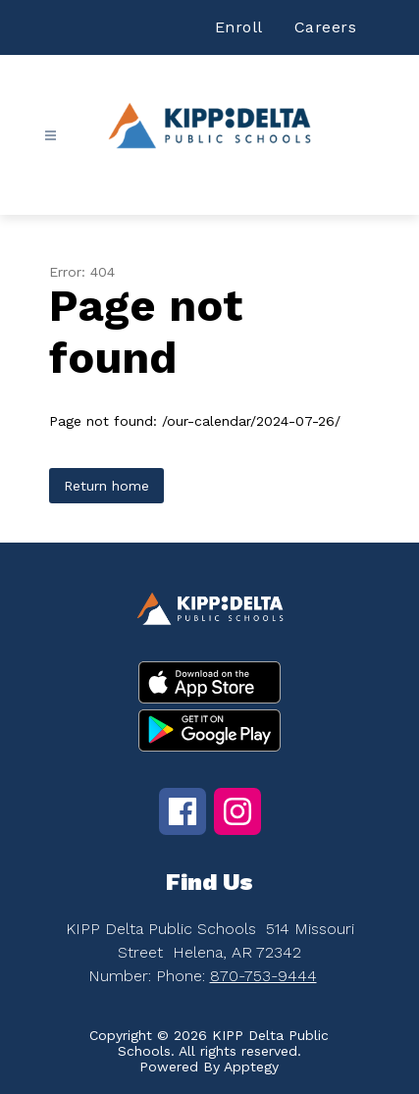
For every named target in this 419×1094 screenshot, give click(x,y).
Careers (325, 27)
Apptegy (251, 1066)
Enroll (239, 27)
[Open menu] (50, 136)
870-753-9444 (263, 975)
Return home (106, 486)
